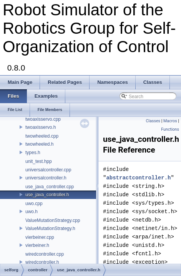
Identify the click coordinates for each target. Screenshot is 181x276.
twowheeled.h (39, 144)
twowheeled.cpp (41, 136)
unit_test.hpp (38, 161)
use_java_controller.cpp (49, 186)
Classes (153, 120)
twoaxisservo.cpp (43, 119)
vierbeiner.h (37, 245)
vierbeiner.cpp (39, 237)
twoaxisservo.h (40, 127)
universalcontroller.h (45, 178)
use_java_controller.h (47, 194)
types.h (32, 152)
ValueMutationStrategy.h (50, 228)
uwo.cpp (34, 203)
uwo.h (31, 211)
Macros (170, 120)
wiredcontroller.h (42, 262)
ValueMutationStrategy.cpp (52, 220)
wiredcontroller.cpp (44, 254)
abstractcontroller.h (138, 177)
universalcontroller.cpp (48, 169)
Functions (170, 129)
